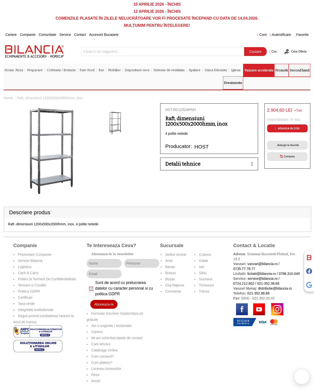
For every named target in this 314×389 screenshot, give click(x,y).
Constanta (173, 291)
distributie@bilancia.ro (274, 288)
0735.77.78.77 (244, 269)
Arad (169, 261)
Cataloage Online (104, 350)
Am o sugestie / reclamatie (111, 326)
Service (65, 35)
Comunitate (47, 35)
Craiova (205, 254)
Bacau (170, 267)
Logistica (24, 267)
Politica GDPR (29, 291)
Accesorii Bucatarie (103, 35)
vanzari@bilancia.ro (262, 264)
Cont (262, 35)
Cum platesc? (101, 362)
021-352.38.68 (268, 283)
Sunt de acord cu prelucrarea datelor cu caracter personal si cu (124, 288)
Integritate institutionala (35, 310)
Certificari (25, 297)
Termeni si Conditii (32, 285)
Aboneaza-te (104, 304)
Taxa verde (26, 304)
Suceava (205, 279)
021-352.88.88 (258, 293)
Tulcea (204, 291)
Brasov (170, 273)
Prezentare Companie (34, 254)
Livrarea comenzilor (106, 369)
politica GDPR (107, 294)
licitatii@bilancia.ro (261, 274)
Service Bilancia (30, 261)
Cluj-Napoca (174, 285)
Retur (95, 375)
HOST (202, 146)
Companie (28, 35)
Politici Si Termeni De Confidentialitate (47, 279)
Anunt (95, 381)
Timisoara (206, 285)
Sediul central (175, 254)
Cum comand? (102, 356)
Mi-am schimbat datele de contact (117, 338)
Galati (203, 261)
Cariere (11, 35)
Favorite (301, 35)
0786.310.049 (289, 274)
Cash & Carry (28, 273)
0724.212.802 (243, 283)
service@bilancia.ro (262, 279)
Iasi (201, 267)
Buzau (170, 279)
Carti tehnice (101, 344)
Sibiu (203, 273)
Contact (80, 35)
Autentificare (280, 35)
